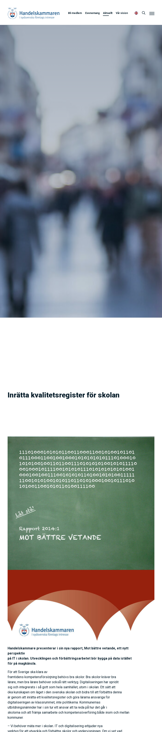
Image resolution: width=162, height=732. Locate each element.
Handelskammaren (33, 13)
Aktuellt (107, 13)
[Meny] (152, 13)
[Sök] (143, 13)
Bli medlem (75, 13)
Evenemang (92, 13)
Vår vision (122, 13)
